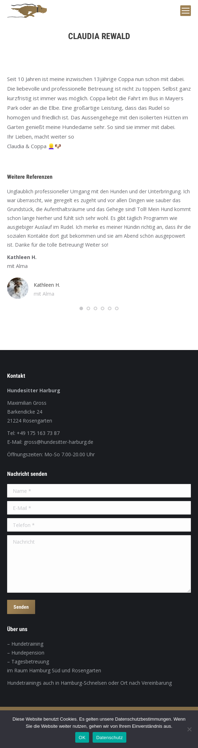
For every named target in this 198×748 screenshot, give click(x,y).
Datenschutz (109, 737)
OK (82, 737)
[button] (81, 308)
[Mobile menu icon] (185, 10)
